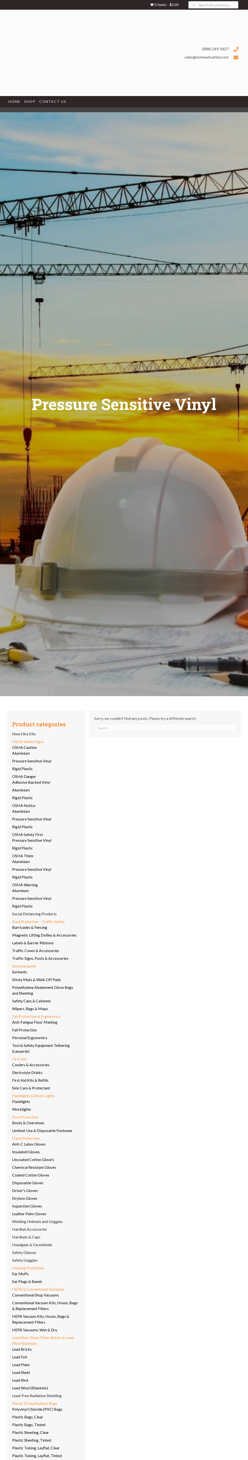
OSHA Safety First (27, 834)
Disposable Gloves (27, 1182)
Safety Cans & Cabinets (31, 1000)
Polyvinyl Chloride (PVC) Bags (37, 1409)
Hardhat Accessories (29, 1229)
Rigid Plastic (22, 768)
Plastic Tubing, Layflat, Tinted (37, 1455)
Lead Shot (20, 1380)
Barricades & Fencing (29, 927)
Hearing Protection (28, 1268)
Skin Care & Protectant (31, 1088)
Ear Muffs (20, 1273)
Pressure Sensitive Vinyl (31, 761)
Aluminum (20, 890)
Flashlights (21, 1101)
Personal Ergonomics (29, 1037)
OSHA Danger (24, 776)
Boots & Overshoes (28, 1122)
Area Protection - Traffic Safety (38, 921)
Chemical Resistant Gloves (34, 1167)
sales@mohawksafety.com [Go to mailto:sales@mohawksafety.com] (207, 57)
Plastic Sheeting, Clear (30, 1432)
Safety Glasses (24, 1252)
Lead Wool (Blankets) (30, 1388)
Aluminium (21, 753)
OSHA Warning (25, 884)
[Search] (165, 728)
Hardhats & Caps (26, 1237)
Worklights (21, 1109)
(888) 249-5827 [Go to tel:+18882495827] (215, 48)
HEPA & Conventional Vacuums (38, 1289)
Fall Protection (24, 1030)
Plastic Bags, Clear (27, 1417)
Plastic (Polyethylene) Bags (34, 1403)
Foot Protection (25, 1117)
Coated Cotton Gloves (30, 1175)
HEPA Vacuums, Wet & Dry (34, 1329)
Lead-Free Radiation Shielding (37, 1395)
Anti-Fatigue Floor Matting (34, 1022)
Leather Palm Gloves (29, 1213)
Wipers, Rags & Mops (30, 1008)
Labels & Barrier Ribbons (33, 942)
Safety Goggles (25, 1260)
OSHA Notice (23, 805)
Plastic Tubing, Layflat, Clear (36, 1447)
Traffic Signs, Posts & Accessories (40, 958)
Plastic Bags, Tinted (28, 1424)
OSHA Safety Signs (28, 741)
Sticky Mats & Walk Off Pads (36, 979)
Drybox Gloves (24, 1198)
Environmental (24, 966)
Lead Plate (21, 1364)
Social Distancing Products (34, 913)
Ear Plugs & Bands (27, 1281)
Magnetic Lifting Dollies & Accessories (44, 935)
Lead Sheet (21, 1372)
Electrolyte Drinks (27, 1072)
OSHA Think (22, 855)
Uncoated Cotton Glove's (33, 1159)
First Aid (19, 1059)
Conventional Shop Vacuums (35, 1295)
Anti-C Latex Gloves (29, 1144)
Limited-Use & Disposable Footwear (42, 1130)
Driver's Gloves (25, 1190)
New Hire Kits (24, 733)
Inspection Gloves (27, 1206)
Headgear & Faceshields (32, 1244)
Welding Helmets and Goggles (37, 1221)
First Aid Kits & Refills (30, 1080)
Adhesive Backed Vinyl (31, 782)
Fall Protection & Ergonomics (36, 1016)
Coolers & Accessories (30, 1064)
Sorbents (19, 971)
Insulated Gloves (26, 1151)
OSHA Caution (24, 747)
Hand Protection (26, 1138)
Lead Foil (19, 1357)
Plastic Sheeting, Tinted (31, 1440)
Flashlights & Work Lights (33, 1095)
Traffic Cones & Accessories (35, 950)
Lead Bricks (22, 1349)
